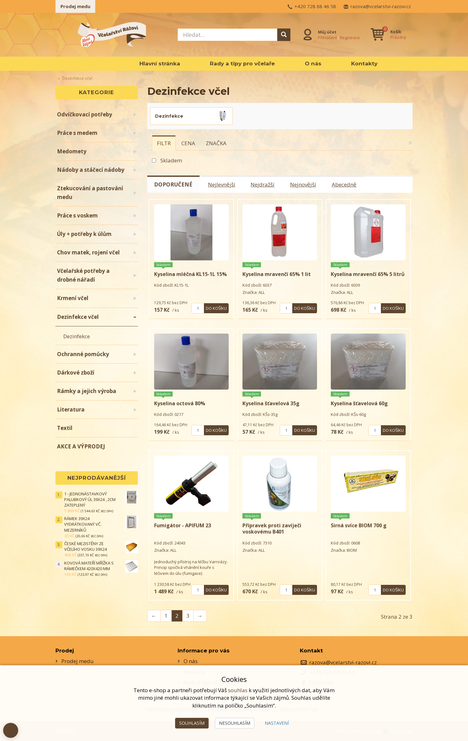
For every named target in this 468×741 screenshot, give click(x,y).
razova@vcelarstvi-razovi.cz (381, 6)
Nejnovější (304, 184)
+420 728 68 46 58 (315, 6)
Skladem (171, 160)
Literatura (71, 409)
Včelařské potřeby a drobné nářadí (83, 275)
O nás (313, 63)
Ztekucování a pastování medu (90, 193)
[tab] (164, 143)
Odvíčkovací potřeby (84, 114)
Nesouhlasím (234, 723)
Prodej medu (75, 6)
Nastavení (277, 723)
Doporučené (173, 184)
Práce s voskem (77, 215)
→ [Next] (200, 615)
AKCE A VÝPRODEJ (81, 446)
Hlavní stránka (159, 63)
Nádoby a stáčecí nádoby (90, 169)
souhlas (237, 690)
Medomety (71, 151)
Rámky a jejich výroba (86, 391)
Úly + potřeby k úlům (84, 234)
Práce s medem (77, 132)
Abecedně (344, 184)
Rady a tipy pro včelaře (242, 63)
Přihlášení (327, 37)
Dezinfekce (76, 336)
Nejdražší (263, 184)
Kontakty (364, 63)
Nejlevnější (222, 184)
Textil (64, 428)
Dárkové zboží (75, 372)
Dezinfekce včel (78, 316)
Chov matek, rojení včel (88, 252)
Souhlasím (192, 723)
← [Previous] (154, 615)
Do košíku (216, 308)
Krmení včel (72, 298)
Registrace (350, 37)
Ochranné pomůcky (83, 354)
